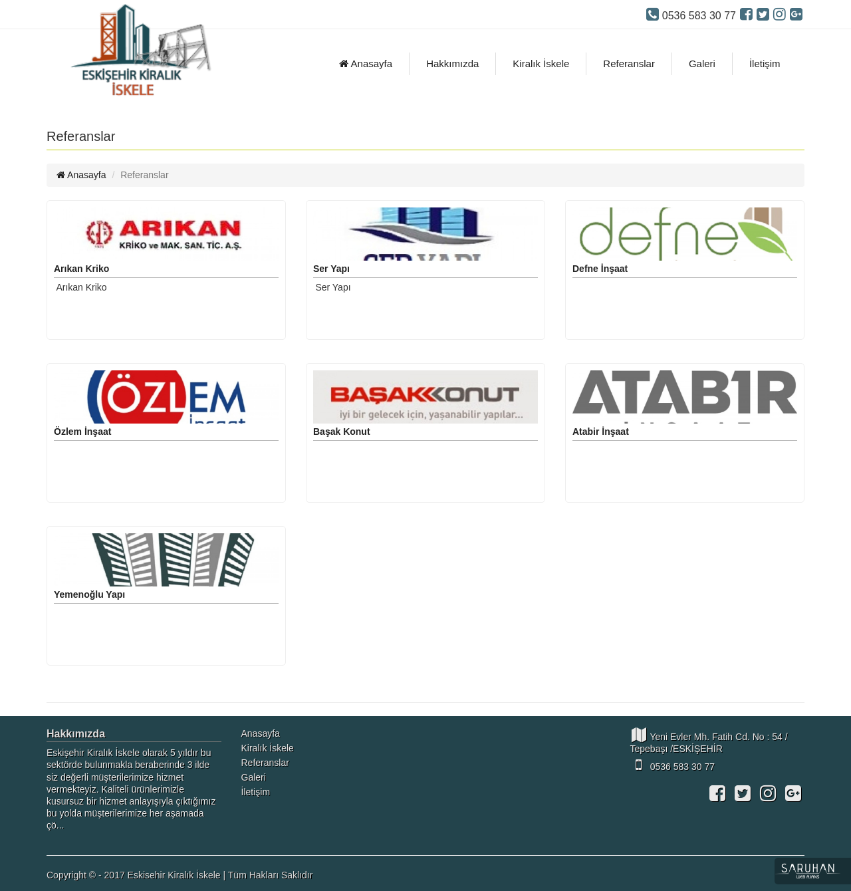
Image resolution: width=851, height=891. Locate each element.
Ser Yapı (331, 268)
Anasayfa (365, 63)
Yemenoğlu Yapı (89, 594)
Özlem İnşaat (82, 431)
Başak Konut (341, 431)
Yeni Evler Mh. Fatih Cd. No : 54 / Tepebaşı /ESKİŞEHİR (709, 740)
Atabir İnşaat (600, 431)
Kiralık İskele (541, 63)
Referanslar (629, 63)
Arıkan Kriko (81, 268)
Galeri (702, 63)
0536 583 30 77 (672, 764)
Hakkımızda (452, 63)
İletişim (765, 63)
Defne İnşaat (600, 268)
